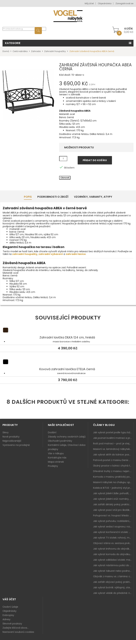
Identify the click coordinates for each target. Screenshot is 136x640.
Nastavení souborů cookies (18, 632)
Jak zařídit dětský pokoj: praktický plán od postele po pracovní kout (113, 504)
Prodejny (53, 466)
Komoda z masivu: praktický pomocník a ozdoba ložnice (113, 476)
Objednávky (9, 611)
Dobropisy (8, 615)
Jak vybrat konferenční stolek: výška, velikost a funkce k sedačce (113, 532)
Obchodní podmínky (60, 440)
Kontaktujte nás (57, 457)
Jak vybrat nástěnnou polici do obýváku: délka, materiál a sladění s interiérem (113, 565)
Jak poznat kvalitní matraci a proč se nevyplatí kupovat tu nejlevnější (113, 438)
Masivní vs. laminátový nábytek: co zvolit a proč (113, 449)
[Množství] (63, 158)
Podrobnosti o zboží (52, 197)
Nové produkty (11, 436)
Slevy (6, 432)
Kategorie (13, 43)
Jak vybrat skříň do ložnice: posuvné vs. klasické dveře (113, 454)
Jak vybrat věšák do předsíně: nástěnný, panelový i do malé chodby (113, 593)
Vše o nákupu (56, 453)
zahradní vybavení (50, 254)
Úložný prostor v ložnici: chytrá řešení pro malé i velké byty (113, 465)
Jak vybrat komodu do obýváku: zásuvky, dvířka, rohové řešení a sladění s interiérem (113, 554)
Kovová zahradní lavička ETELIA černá (68, 362)
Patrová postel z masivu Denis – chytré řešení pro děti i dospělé (113, 460)
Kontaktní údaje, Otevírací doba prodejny (66, 447)
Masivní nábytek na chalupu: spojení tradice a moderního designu (113, 482)
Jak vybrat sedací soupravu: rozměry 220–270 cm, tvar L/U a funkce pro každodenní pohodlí (113, 526)
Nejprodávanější (12, 440)
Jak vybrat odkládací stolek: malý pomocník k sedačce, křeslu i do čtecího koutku (113, 559)
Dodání (52, 432)
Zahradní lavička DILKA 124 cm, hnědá (68, 330)
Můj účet (89, 3)
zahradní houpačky (24, 254)
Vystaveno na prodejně (16, 445)
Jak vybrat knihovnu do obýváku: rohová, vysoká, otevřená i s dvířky (113, 548)
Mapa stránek (56, 461)
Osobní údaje (10, 606)
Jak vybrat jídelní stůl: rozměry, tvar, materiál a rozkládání (113, 499)
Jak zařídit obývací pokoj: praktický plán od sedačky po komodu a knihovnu (113, 582)
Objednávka (104, 3)
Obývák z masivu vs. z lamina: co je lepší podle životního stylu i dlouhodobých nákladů (113, 576)
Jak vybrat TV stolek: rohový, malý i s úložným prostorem (113, 537)
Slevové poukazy (12, 623)
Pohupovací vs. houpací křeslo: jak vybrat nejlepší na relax (113, 515)
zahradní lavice (76, 254)
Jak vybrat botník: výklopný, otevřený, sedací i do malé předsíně (113, 587)
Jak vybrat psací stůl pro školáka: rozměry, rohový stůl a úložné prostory (113, 510)
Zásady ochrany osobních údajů (67, 436)
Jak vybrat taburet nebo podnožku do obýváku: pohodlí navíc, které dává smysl (113, 571)
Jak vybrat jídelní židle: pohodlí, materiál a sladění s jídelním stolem (113, 493)
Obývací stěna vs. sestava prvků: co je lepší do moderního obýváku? (113, 543)
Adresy (6, 619)
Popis (28, 197)
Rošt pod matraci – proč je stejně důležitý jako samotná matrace (113, 443)
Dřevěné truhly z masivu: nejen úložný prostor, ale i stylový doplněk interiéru (113, 471)
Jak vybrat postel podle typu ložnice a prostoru (113, 432)
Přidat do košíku (95, 160)
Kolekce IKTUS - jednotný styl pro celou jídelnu (113, 487)
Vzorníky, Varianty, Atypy (93, 197)
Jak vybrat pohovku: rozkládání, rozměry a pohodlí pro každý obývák (113, 521)
